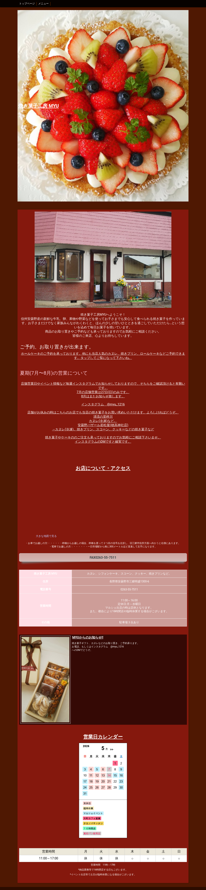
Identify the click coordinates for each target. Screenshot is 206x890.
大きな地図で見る (46, 536)
